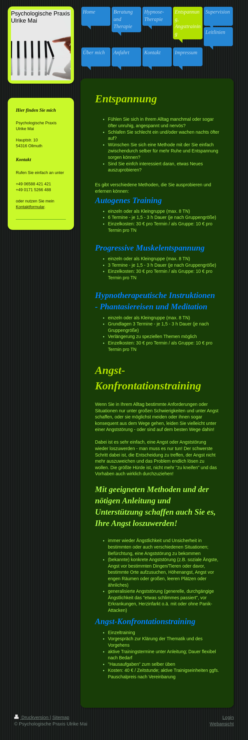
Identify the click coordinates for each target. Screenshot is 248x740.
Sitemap (60, 717)
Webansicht (222, 723)
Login (228, 717)
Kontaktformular (30, 207)
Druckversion (32, 717)
